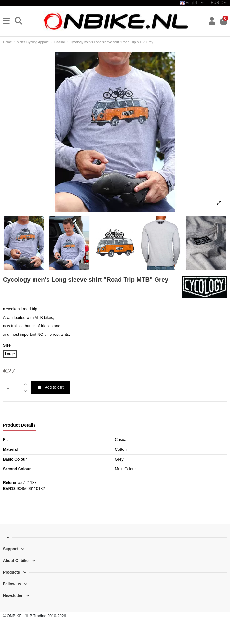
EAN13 (9, 489)
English (192, 2)
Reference (12, 482)
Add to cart (50, 387)
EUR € (219, 2)
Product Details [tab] (19, 425)
